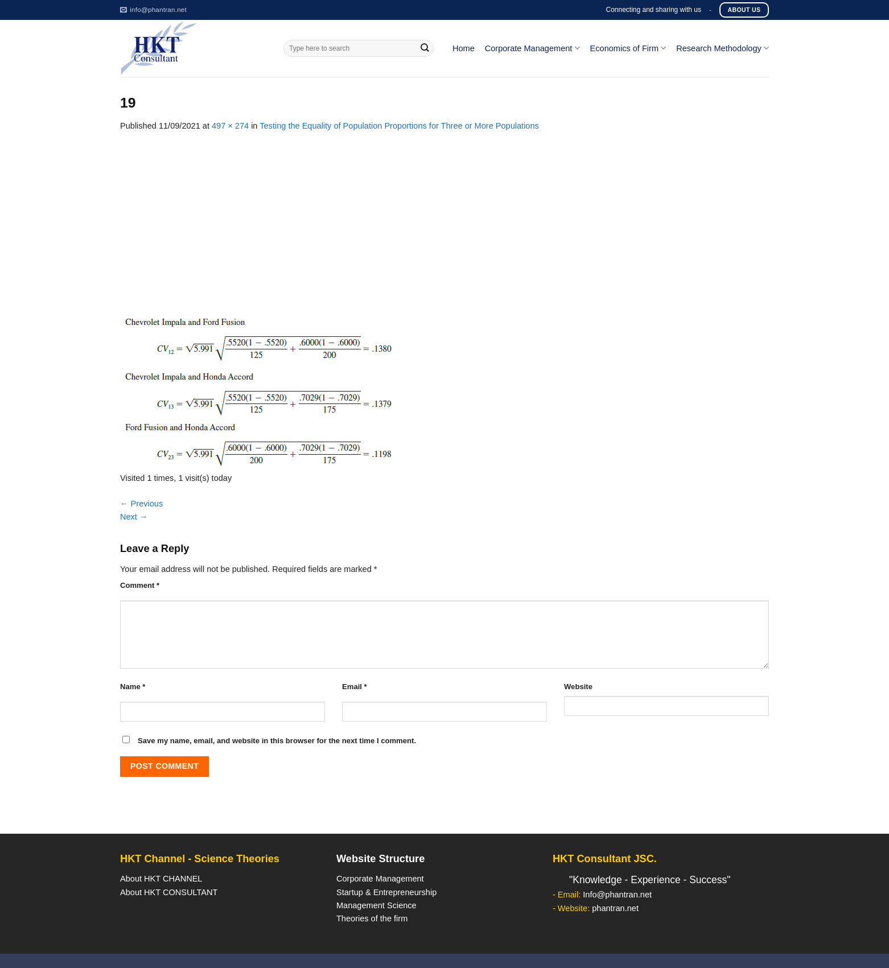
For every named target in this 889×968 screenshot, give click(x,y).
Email (354, 686)
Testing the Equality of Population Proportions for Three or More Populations (399, 125)
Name (132, 686)
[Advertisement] (444, 218)
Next (134, 516)
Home (463, 48)
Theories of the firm (372, 918)
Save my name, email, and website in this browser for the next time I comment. (277, 740)
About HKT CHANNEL (161, 878)
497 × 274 (230, 125)
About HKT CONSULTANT (168, 892)
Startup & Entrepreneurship (386, 892)
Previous (141, 503)
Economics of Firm (628, 48)
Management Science (376, 905)
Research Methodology (722, 48)
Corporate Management (532, 48)
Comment (139, 585)
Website (578, 686)
